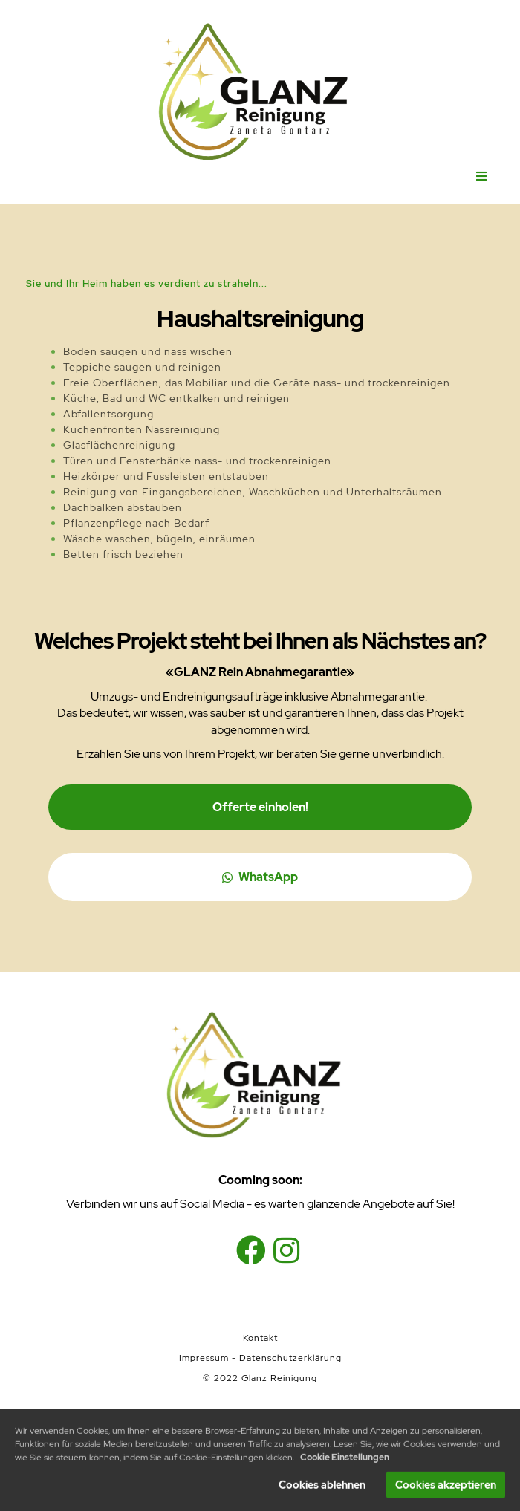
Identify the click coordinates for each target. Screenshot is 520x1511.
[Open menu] (481, 176)
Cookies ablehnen (322, 1488)
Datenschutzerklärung (290, 1358)
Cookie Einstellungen (344, 1461)
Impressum (204, 1358)
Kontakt (260, 1338)
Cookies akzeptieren (445, 1488)
